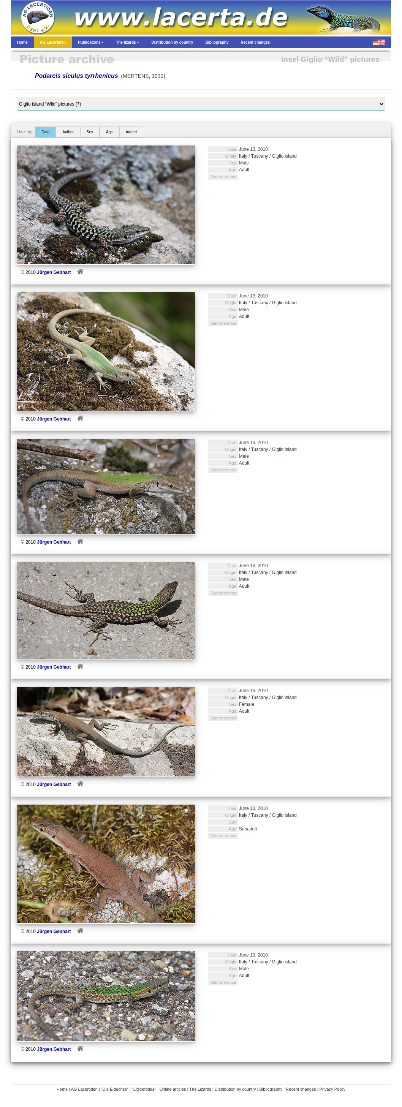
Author (67, 132)
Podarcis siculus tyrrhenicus (76, 76)
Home (62, 1089)
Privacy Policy (332, 1089)
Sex (90, 132)
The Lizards (200, 1089)
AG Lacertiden (84, 1089)
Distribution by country (235, 1089)
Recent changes (301, 1089)
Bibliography (271, 1089)
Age (109, 132)
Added (131, 132)
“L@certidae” (144, 1089)
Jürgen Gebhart (54, 272)
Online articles (173, 1089)
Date (45, 132)
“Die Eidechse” (114, 1089)
